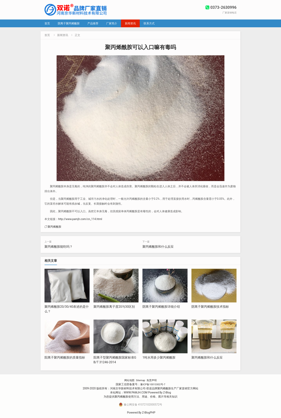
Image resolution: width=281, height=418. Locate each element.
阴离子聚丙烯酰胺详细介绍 (161, 306)
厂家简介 (111, 23)
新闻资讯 (130, 23)
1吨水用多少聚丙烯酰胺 (158, 357)
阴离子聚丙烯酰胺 (69, 23)
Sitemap (140, 380)
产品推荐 (92, 23)
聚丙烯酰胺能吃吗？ (58, 246)
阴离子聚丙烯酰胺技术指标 (210, 306)
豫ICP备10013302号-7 (152, 384)
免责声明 (152, 380)
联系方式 (149, 23)
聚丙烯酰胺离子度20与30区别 (114, 306)
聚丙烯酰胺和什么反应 (158, 246)
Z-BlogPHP (148, 412)
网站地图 (128, 380)
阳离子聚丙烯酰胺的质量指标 (64, 357)
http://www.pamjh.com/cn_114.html (80, 219)
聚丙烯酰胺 (54, 226)
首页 (47, 23)
